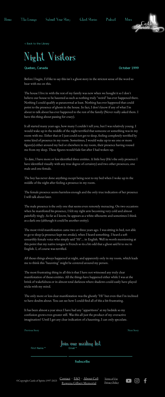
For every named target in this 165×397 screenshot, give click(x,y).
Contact (65, 378)
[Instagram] (137, 380)
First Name (37, 348)
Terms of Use (111, 378)
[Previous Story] (35, 330)
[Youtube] (128, 380)
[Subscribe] (81, 362)
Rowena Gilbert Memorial (79, 383)
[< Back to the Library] (37, 43)
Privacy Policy (111, 382)
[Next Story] (130, 330)
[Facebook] (145, 380)
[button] (88, 19)
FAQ (77, 378)
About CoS (91, 378)
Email (72, 348)
